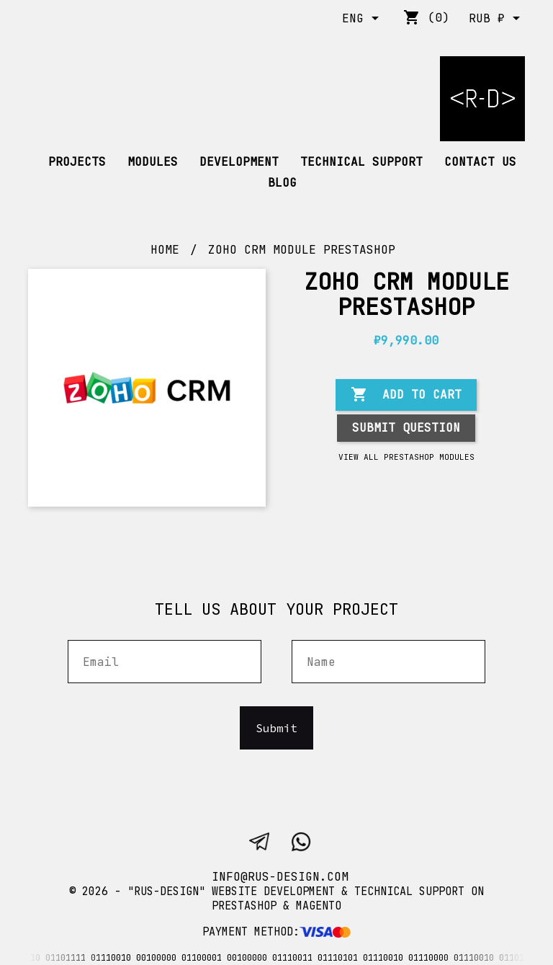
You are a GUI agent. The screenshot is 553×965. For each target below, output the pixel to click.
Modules (152, 161)
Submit (276, 728)
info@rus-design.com (280, 876)
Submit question (406, 427)
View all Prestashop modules (406, 457)
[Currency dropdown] (497, 19)
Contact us (480, 161)
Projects (77, 161)
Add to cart (406, 395)
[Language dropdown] (363, 19)
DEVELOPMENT (239, 161)
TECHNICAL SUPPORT (361, 161)
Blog (282, 182)
